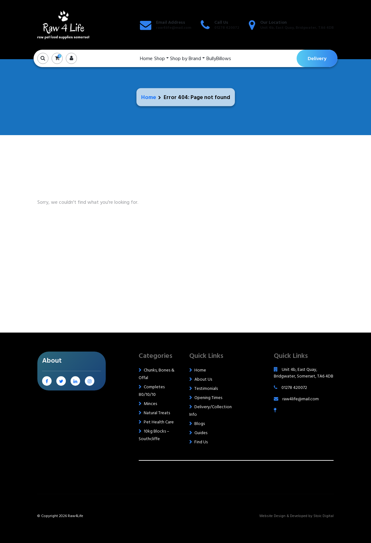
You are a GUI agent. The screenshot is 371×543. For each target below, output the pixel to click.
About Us (203, 379)
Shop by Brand (185, 58)
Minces (150, 403)
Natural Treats (157, 412)
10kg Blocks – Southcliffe (154, 435)
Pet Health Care (159, 422)
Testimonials (206, 388)
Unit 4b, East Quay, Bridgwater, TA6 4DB (297, 28)
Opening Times (208, 397)
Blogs (199, 423)
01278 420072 (226, 28)
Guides (200, 432)
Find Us (201, 442)
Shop (159, 58)
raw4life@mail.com (173, 28)
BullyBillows (218, 58)
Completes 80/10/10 (152, 390)
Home (146, 58)
